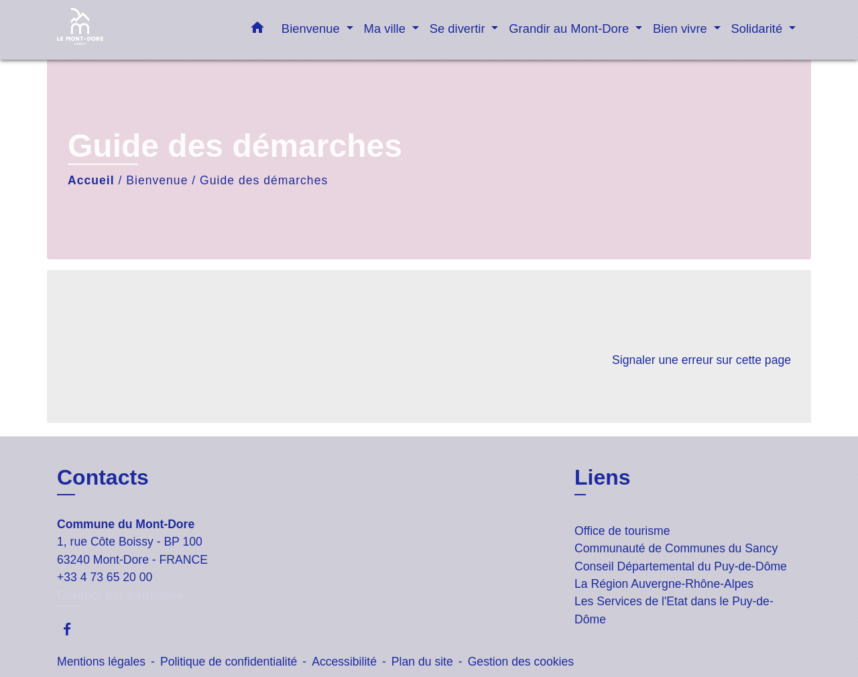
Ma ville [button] (386, 28)
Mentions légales (101, 661)
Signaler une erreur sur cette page (701, 360)
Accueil (91, 180)
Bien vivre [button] (682, 28)
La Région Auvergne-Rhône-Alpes (663, 584)
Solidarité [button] (758, 28)
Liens (602, 477)
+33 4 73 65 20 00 (104, 577)
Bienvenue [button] (312, 28)
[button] (257, 30)
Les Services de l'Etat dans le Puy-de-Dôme (674, 610)
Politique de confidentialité (228, 661)
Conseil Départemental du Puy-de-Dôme (680, 566)
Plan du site (422, 661)
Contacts (103, 477)
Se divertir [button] (459, 28)
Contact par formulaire (120, 595)
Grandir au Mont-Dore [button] (570, 28)
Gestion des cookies (521, 661)
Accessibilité (344, 661)
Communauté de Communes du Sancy (676, 548)
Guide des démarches (264, 180)
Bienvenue (157, 180)
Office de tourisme (622, 531)
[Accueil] (141, 30)
